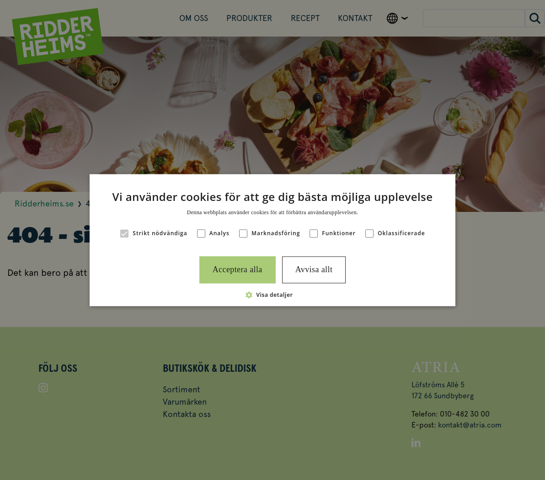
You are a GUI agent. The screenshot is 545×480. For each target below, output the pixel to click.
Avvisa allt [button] (314, 269)
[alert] (272, 240)
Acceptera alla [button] (237, 269)
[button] (272, 294)
